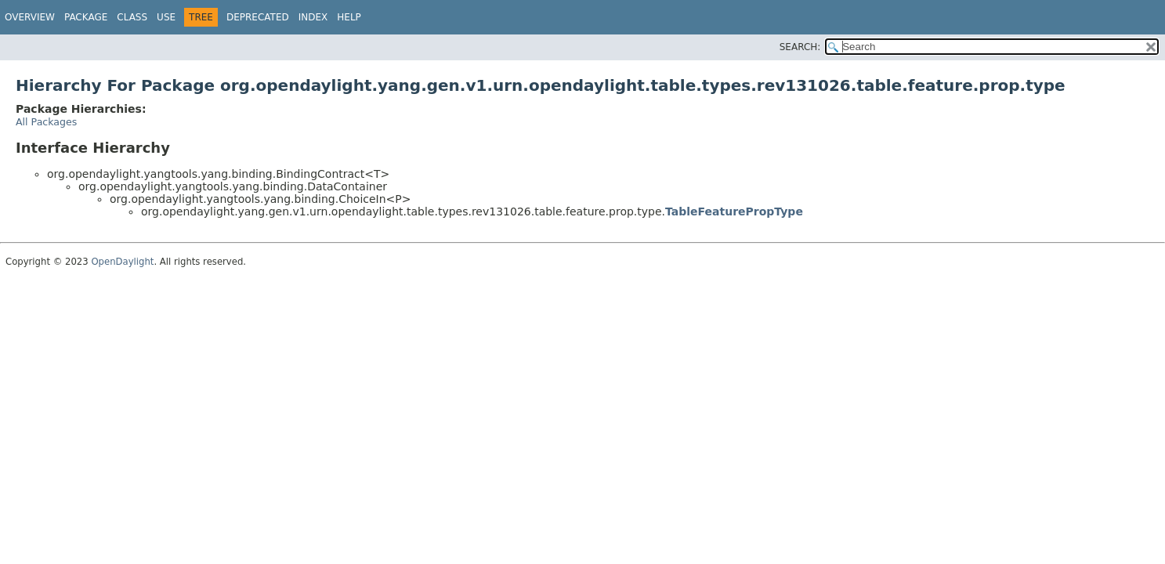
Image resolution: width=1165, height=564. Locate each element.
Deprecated (257, 17)
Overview (30, 17)
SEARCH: (800, 47)
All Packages (46, 122)
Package (85, 17)
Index (313, 17)
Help (349, 17)
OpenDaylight (122, 261)
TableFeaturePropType (734, 211)
